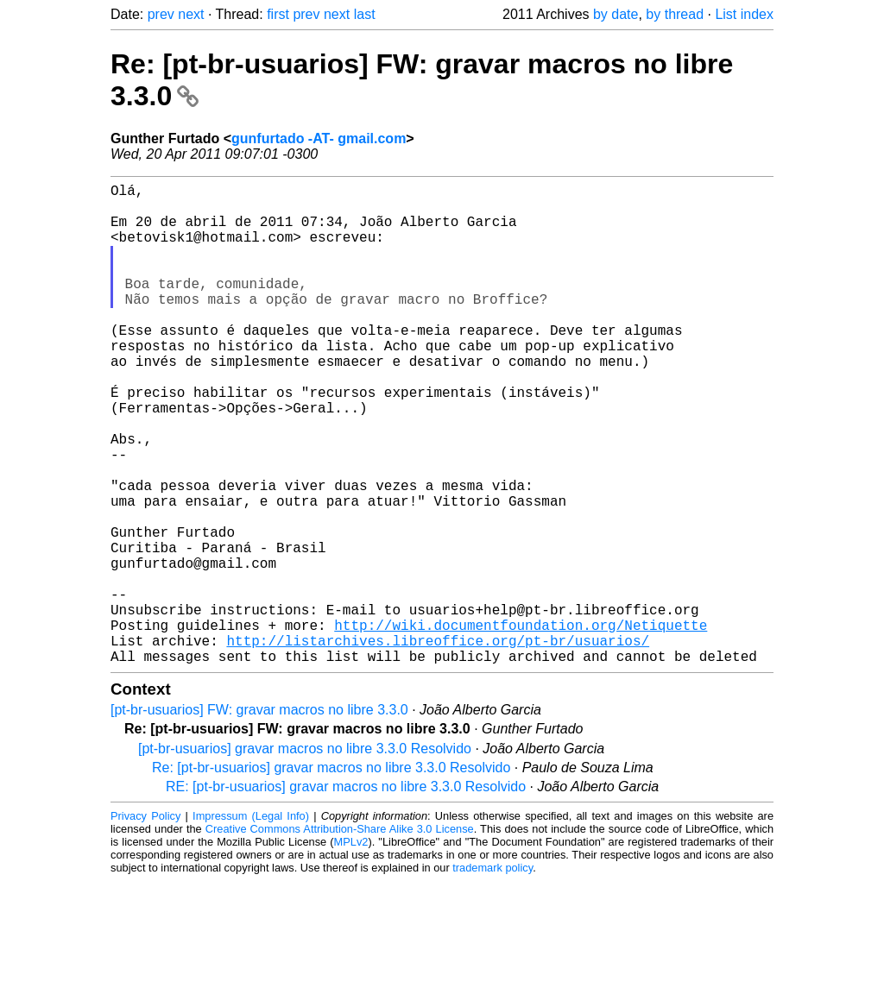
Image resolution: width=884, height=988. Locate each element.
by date (615, 14)
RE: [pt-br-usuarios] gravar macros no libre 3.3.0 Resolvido (346, 893)
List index (744, 14)
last (365, 14)
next (191, 14)
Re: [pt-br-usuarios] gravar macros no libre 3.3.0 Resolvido (331, 874)
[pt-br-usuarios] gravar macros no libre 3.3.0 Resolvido (304, 855)
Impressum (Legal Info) (251, 922)
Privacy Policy (145, 922)
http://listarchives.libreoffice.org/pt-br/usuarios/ (437, 743)
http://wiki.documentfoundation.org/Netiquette (520, 724)
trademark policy (492, 974)
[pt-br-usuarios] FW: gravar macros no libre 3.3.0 (259, 816)
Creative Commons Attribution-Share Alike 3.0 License (339, 935)
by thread (675, 14)
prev (161, 14)
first (278, 14)
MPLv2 (351, 948)
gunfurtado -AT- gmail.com (318, 138)
